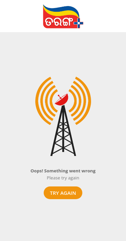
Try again (63, 192)
